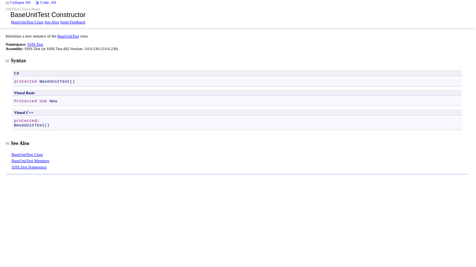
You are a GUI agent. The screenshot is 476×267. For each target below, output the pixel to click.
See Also (51, 22)
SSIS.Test (35, 44)
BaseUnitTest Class (27, 22)
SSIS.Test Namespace (29, 167)
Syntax (16, 60)
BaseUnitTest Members (30, 160)
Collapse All (20, 2)
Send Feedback (72, 22)
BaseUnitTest (68, 36)
